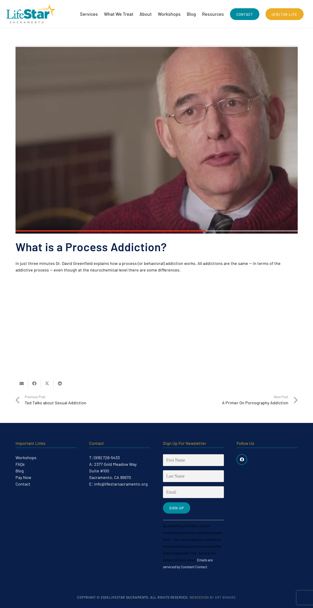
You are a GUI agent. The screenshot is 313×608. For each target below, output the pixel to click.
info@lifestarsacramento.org (121, 483)
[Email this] (22, 383)
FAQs (20, 464)
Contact (23, 483)
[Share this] (34, 383)
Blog (20, 470)
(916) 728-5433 (107, 457)
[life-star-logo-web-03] (31, 14)
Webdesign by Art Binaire (213, 598)
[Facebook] (242, 459)
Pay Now (23, 477)
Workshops (26, 457)
